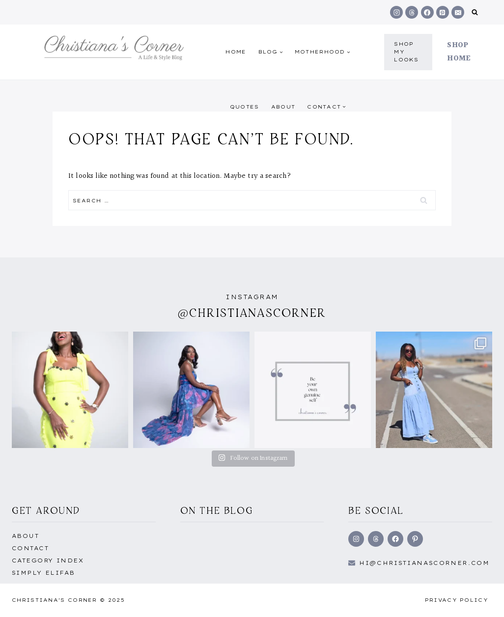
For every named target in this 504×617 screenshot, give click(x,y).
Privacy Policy (456, 600)
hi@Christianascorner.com (424, 563)
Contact (30, 548)
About (283, 107)
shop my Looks (406, 52)
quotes (244, 107)
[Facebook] (427, 12)
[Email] (457, 12)
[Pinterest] (442, 12)
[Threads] (411, 12)
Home (235, 52)
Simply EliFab (43, 572)
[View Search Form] (474, 12)
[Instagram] (396, 12)
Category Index (48, 560)
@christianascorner (252, 312)
